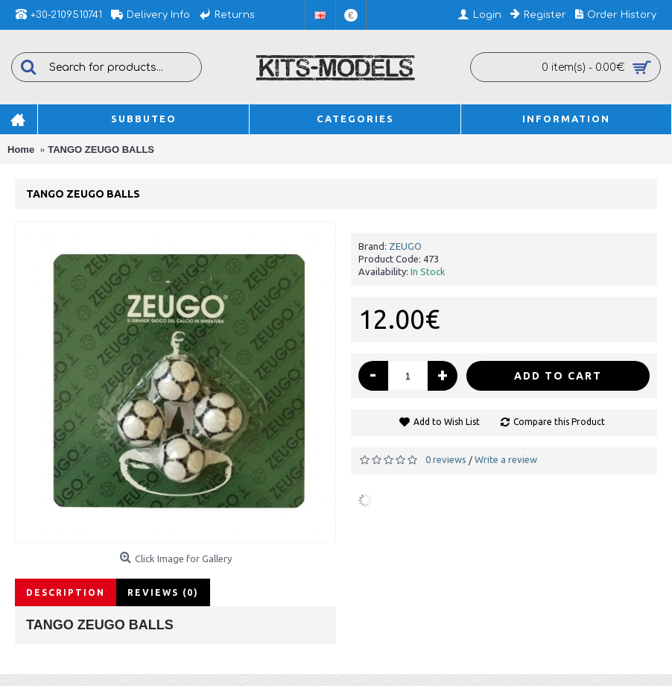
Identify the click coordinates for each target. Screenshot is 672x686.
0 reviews (445, 459)
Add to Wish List (446, 422)
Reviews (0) (163, 592)
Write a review (506, 459)
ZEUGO (405, 246)
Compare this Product (559, 422)
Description (65, 592)
